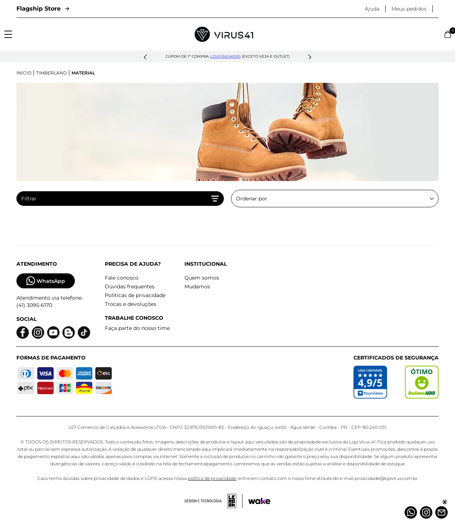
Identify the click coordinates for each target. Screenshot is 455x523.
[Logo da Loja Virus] (224, 34)
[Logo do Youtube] (53, 332)
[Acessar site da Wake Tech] (259, 501)
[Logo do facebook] (22, 332)
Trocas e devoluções (130, 304)
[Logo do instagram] (38, 332)
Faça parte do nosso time (137, 328)
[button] (145, 57)
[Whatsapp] (411, 512)
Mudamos (197, 286)
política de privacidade (212, 478)
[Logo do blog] (68, 332)
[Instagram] (426, 512)
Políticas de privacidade (135, 295)
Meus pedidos (409, 8)
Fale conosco (121, 277)
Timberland (51, 73)
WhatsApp (45, 280)
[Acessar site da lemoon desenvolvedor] (213, 501)
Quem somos (201, 277)
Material (83, 73)
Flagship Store (42, 8)
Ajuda (372, 8)
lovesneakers (225, 56)
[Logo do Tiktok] (84, 332)
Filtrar (120, 198)
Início (23, 73)
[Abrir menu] (8, 34)
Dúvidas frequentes (129, 286)
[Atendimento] (441, 512)
